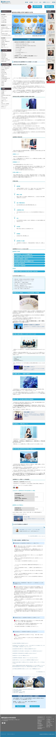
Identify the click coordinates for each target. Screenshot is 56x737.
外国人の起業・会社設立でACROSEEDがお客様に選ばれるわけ (24, 689)
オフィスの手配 (3, 19)
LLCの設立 (3, 18)
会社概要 (31, 2)
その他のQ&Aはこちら (40, 671)
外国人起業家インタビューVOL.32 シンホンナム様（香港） (29, 529)
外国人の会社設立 (4, 16)
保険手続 (2, 85)
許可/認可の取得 (3, 22)
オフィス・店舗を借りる (5, 68)
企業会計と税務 (3, 81)
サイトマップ (3, 734)
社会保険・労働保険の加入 (5, 41)
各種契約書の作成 (4, 44)
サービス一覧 (3, 99)
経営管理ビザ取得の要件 (20, 47)
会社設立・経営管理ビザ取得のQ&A (21, 57)
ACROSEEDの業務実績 (17, 690)
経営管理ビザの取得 (4, 27)
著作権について (3, 106)
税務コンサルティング (4, 47)
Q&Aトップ (3, 52)
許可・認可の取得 (4, 79)
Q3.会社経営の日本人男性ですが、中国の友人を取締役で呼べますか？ (24, 648)
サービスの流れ (19, 49)
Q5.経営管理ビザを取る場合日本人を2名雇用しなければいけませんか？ (25, 653)
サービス (36, 2)
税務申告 (2, 82)
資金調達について (4, 69)
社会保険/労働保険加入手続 (5, 78)
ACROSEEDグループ (41, 717)
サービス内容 (18, 50)
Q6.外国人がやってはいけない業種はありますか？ (21, 655)
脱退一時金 (48, 726)
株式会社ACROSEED (8, 718)
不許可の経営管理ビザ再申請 (5, 35)
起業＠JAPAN (5, 1)
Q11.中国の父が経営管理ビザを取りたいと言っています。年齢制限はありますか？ (27, 668)
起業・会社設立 (49, 723)
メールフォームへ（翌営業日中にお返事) (49, 6)
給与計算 (2, 84)
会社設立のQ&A (3, 55)
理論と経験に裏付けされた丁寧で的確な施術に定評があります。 (51, 46)
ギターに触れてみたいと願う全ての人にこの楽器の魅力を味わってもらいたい (51, 32)
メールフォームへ (34, 706)
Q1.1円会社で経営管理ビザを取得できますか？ (21, 643)
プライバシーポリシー (4, 105)
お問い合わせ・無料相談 (5, 103)
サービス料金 (18, 54)
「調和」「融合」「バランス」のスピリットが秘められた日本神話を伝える (51, 58)
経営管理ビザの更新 (4, 33)
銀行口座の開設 (3, 72)
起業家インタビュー (46, 2)
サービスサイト (49, 717)
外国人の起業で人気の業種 (5, 66)
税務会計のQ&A (3, 61)
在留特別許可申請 (49, 725)
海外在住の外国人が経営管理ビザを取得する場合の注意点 (26, 45)
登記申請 (2, 75)
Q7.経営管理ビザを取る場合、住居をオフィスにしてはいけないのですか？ (25, 657)
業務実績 (2, 93)
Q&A (40, 2)
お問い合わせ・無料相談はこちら (19, 692)
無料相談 (53, 2)
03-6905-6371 (20, 706)
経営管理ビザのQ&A (4, 58)
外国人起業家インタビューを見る (19, 691)
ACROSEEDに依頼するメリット (21, 52)
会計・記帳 (3, 45)
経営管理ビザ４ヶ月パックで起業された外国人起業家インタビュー (26, 55)
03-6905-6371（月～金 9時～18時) (36, 6)
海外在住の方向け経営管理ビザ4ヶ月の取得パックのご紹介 (25, 42)
